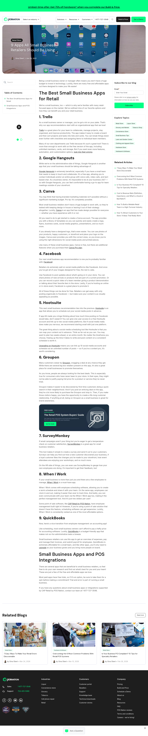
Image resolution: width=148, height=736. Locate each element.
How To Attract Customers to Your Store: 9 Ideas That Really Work (130, 214)
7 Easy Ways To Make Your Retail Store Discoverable (129, 169)
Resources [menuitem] (121, 703)
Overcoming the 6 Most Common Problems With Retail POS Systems (130, 177)
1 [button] (17, 139)
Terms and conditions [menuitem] (125, 714)
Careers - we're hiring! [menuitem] (125, 717)
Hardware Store (121, 147)
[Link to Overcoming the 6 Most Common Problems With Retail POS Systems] (74, 643)
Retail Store (16, 40)
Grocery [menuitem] (44, 692)
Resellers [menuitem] (82, 688)
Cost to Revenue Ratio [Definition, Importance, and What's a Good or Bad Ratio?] (130, 196)
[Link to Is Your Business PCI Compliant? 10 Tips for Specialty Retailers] (123, 643)
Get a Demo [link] (138, 19)
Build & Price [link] (123, 19)
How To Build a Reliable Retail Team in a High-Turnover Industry (129, 205)
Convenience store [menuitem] (48, 688)
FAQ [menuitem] (118, 706)
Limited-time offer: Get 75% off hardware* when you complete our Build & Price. (74, 7)
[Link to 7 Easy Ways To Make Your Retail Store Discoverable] (25, 643)
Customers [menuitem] (84, 679)
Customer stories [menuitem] (85, 703)
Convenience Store (122, 131)
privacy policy (131, 97)
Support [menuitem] (82, 692)
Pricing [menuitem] (120, 684)
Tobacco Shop (137, 127)
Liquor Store (131, 123)
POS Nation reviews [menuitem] (124, 710)
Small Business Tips (122, 135)
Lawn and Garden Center (124, 139)
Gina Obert (19, 58)
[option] (19, 127)
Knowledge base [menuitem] (85, 695)
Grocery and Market (122, 127)
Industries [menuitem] (45, 679)
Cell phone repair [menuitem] (47, 699)
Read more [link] (140, 615)
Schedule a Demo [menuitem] (124, 692)
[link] (11, 19)
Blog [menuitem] (119, 699)
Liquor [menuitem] (43, 684)
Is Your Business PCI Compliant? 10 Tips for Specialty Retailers (130, 186)
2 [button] (21, 139)
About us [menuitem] (120, 695)
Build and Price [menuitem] (123, 688)
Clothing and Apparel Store (125, 143)
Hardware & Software (123, 151)
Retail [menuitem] (43, 703)
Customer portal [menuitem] (85, 684)
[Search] (112, 19)
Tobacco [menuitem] (44, 695)
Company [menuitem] (121, 679)
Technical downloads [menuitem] (87, 699)
